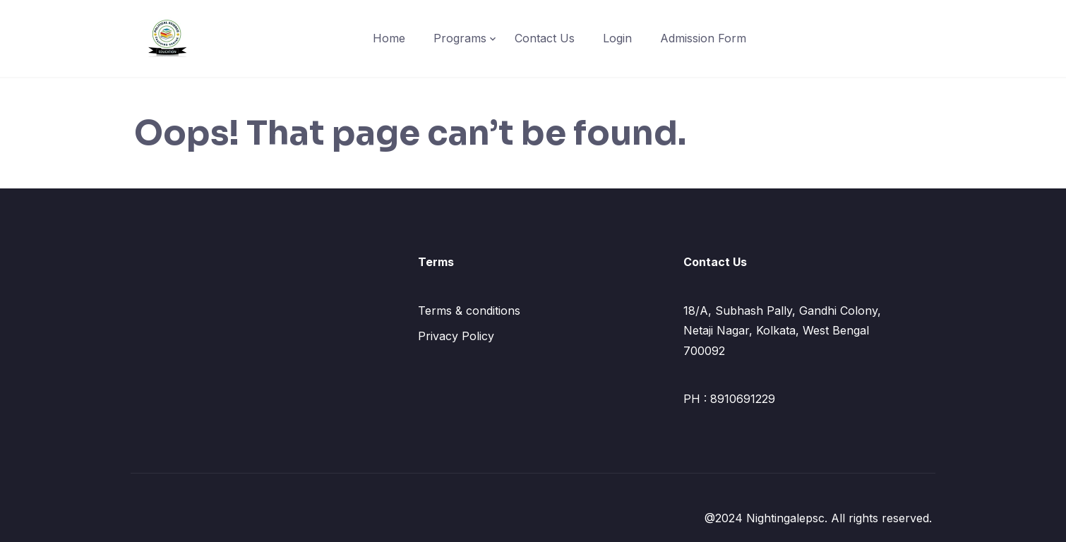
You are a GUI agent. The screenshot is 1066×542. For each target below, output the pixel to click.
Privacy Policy (456, 336)
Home (389, 38)
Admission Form (703, 38)
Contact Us (545, 38)
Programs (459, 38)
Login (617, 38)
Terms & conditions (469, 310)
